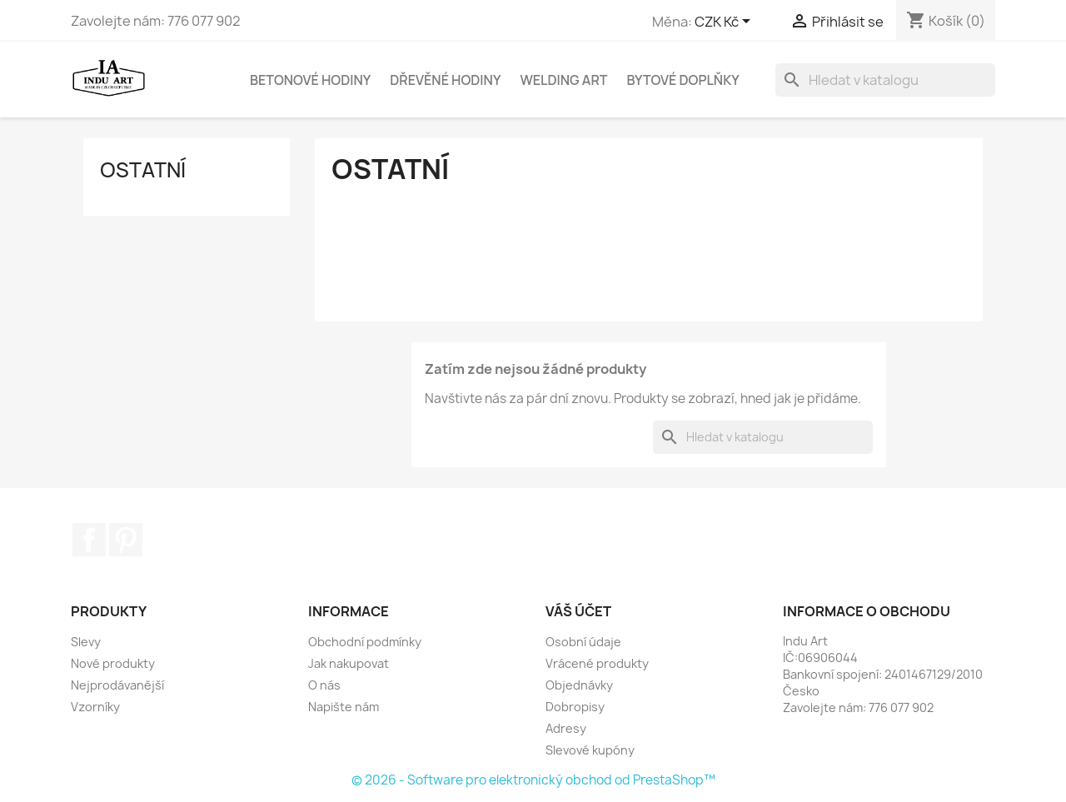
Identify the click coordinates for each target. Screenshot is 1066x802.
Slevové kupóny (590, 750)
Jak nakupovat (348, 663)
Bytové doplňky (682, 80)
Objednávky (579, 685)
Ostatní (143, 170)
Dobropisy (575, 707)
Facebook (89, 539)
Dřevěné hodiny (445, 80)
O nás (324, 685)
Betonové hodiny (310, 80)
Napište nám (343, 707)
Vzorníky (95, 707)
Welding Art (563, 80)
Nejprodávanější (117, 685)
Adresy (565, 728)
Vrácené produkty (597, 663)
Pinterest (125, 539)
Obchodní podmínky (364, 642)
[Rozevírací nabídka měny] (725, 22)
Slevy (86, 642)
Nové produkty (113, 663)
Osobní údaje (583, 642)
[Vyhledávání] (885, 80)
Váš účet (578, 611)
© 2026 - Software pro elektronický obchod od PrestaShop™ (533, 780)
